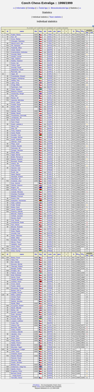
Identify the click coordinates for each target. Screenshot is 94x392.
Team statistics (55, 17)
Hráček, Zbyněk (16, 146)
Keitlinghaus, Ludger (18, 349)
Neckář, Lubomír (16, 312)
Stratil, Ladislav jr (17, 124)
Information (21, 8)
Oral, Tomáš (15, 220)
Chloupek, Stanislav (18, 41)
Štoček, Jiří (15, 98)
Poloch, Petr (15, 198)
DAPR (50, 54)
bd (45, 31)
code (50, 31)
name (22, 31)
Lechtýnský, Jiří (16, 117)
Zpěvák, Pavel (16, 111)
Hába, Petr (14, 260)
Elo (36, 31)
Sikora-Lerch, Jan (17, 43)
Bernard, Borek (16, 373)
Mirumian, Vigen (16, 347)
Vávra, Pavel (15, 246)
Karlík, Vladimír (16, 139)
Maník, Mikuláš (16, 308)
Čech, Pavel (15, 122)
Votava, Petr (15, 325)
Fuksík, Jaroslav (16, 362)
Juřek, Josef (15, 351)
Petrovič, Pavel (16, 358)
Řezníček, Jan (16, 72)
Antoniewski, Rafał (17, 222)
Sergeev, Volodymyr (18, 78)
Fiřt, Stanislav (15, 45)
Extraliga (31, 8)
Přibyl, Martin (15, 340)
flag (40, 31)
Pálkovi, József (16, 273)
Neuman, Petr (15, 170)
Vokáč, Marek (15, 50)
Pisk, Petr (14, 96)
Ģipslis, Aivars (16, 369)
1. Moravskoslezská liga (58, 8)
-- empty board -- (16, 375)
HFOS (50, 45)
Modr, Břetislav (16, 275)
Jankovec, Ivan (16, 248)
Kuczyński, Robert (17, 305)
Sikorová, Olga (16, 360)
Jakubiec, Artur (16, 334)
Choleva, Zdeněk (17, 332)
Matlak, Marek (16, 113)
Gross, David (15, 284)
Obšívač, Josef (16, 142)
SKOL (50, 37)
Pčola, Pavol (15, 338)
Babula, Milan (15, 345)
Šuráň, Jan (14, 172)
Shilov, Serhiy (15, 251)
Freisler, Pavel (16, 104)
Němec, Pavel (16, 242)
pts (54, 31)
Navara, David (16, 218)
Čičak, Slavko (15, 89)
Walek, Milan (15, 238)
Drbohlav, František (17, 194)
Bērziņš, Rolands (17, 227)
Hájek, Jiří (14, 74)
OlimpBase (36, 385)
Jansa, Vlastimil (16, 209)
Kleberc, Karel (16, 109)
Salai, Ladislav (16, 203)
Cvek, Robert (15, 166)
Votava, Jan (15, 163)
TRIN (50, 35)
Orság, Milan (15, 85)
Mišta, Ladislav (16, 295)
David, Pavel (15, 120)
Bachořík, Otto (16, 327)
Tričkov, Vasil (15, 65)
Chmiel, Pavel (15, 297)
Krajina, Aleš (15, 229)
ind (91, 32)
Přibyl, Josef (15, 144)
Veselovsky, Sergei (17, 93)
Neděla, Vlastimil (16, 61)
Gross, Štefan (15, 39)
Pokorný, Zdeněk (17, 211)
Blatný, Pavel (15, 257)
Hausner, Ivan (15, 168)
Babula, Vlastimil (16, 159)
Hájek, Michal (15, 155)
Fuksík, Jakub (15, 286)
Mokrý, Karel (15, 207)
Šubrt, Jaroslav (16, 314)
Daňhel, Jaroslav (16, 301)
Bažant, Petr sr (16, 290)
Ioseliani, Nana (16, 281)
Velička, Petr (15, 80)
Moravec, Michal (16, 264)
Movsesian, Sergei (17, 288)
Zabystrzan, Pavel (17, 69)
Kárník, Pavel (15, 277)
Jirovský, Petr (15, 233)
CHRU (50, 72)
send (38, 386)
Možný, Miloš (15, 107)
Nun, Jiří (14, 37)
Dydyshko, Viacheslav (18, 200)
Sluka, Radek (15, 231)
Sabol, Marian (15, 174)
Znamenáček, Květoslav (19, 52)
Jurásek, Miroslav (17, 192)
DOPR (50, 104)
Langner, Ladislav (17, 321)
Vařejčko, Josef (16, 244)
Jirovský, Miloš (16, 54)
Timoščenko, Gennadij (18, 115)
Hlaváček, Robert (17, 176)
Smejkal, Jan (15, 271)
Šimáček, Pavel (16, 240)
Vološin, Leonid (16, 56)
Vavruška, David (16, 378)
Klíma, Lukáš (15, 102)
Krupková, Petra (16, 371)
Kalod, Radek (15, 133)
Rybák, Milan (15, 303)
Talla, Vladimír (16, 59)
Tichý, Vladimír (16, 131)
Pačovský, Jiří (15, 148)
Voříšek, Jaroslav (17, 216)
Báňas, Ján (15, 310)
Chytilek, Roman (16, 292)
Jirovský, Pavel (16, 67)
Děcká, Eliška (15, 299)
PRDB (50, 76)
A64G (50, 48)
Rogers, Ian (15, 187)
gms (59, 31)
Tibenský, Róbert (17, 266)
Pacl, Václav (15, 224)
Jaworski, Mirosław (17, 100)
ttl (7, 31)
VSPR (50, 41)
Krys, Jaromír (15, 183)
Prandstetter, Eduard (18, 76)
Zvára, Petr (15, 323)
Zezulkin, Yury (16, 135)
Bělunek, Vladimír (17, 214)
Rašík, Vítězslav (16, 235)
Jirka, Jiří (14, 128)
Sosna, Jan (15, 63)
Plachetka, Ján (16, 316)
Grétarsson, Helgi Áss (18, 367)
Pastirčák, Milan (16, 48)
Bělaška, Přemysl (17, 196)
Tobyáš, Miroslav (16, 279)
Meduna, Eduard (16, 91)
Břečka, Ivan (15, 364)
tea (87, 32)
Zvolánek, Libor (16, 181)
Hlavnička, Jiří (16, 179)
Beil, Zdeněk (15, 262)
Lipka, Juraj (15, 83)
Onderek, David (16, 354)
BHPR (50, 50)
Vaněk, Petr (15, 336)
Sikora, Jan (15, 126)
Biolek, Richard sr (17, 157)
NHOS (50, 59)
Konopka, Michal (16, 137)
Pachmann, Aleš (16, 87)
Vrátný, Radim (16, 330)
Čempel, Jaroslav (17, 150)
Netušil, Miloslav (16, 356)
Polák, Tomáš (15, 205)
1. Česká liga (42, 8)
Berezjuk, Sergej (16, 161)
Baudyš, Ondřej (16, 268)
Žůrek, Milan (15, 152)
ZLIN (49, 63)
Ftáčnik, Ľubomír (16, 185)
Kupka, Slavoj (15, 35)
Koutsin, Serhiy (16, 319)
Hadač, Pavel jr (16, 343)
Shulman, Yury (16, 190)
